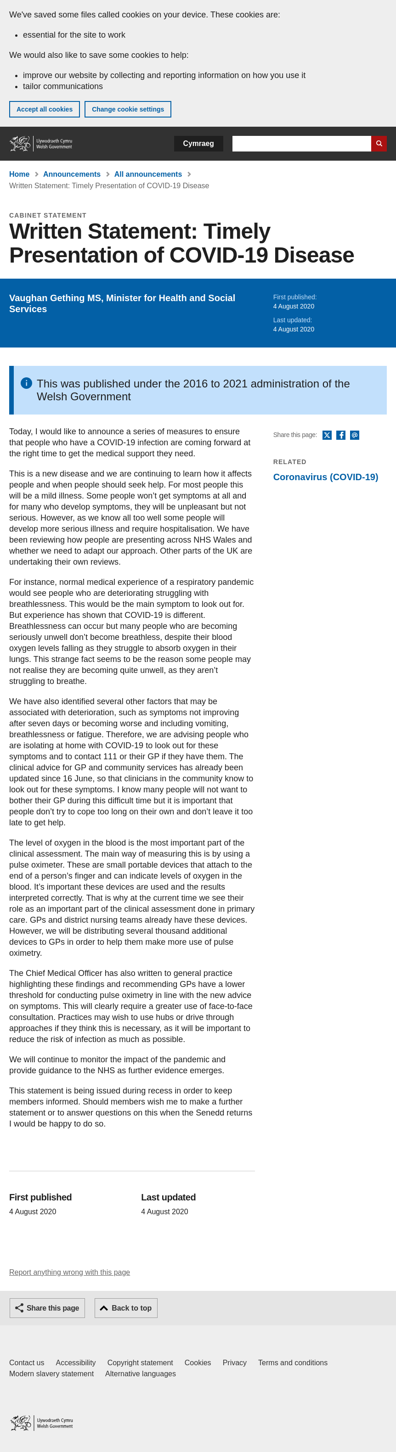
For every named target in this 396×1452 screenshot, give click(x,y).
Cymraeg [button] (198, 143)
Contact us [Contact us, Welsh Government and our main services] (26, 1363)
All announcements (148, 174)
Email (354, 436)
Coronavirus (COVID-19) (326, 477)
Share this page (53, 1308)
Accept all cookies (45, 109)
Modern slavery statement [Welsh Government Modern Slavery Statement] (51, 1374)
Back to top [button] (132, 1308)
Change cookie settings (128, 109)
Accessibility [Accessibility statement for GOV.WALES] (76, 1363)
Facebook (340, 436)
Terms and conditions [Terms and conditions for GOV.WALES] (293, 1363)
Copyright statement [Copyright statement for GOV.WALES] (140, 1363)
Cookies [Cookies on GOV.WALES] (198, 1363)
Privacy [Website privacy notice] (235, 1363)
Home (19, 174)
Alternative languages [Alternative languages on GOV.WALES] (140, 1374)
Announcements (72, 174)
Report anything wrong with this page (69, 1272)
